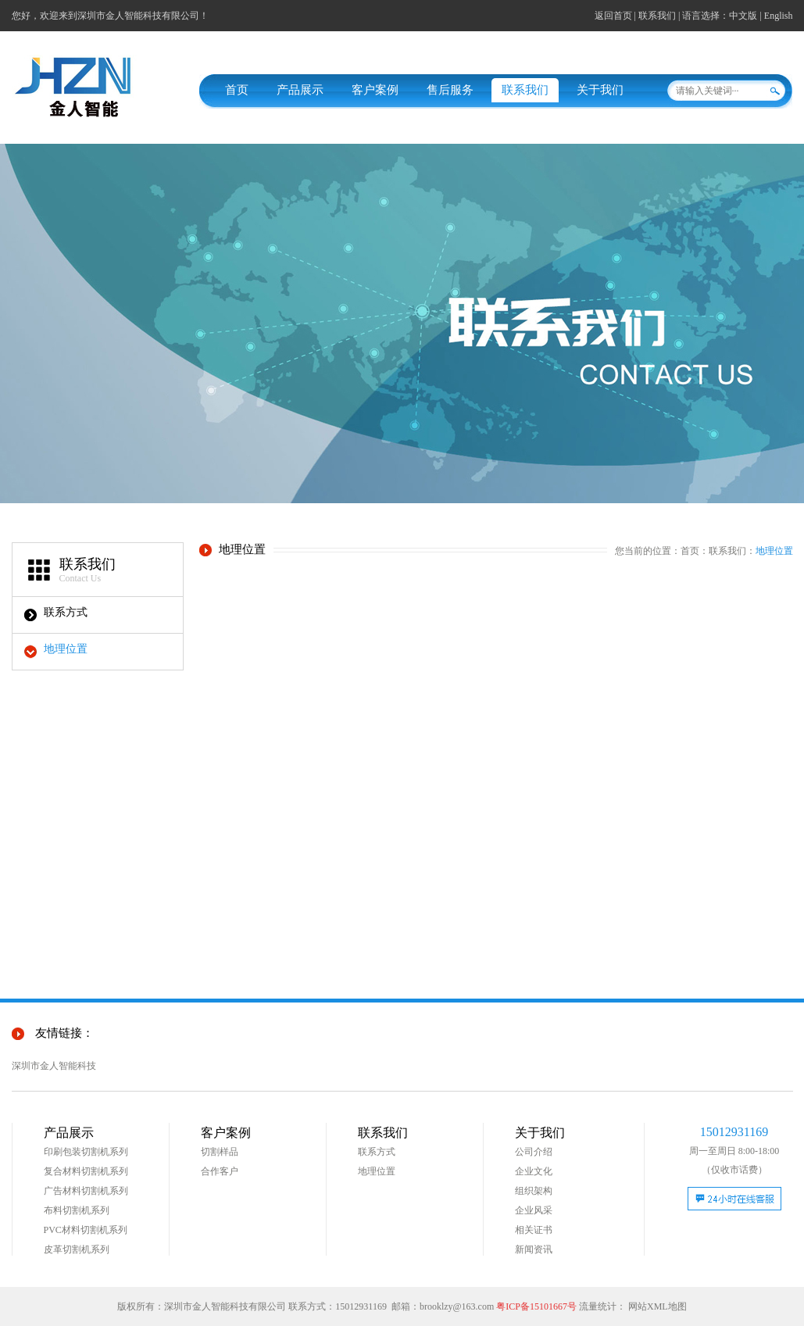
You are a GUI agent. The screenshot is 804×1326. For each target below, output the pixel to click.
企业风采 (533, 1210)
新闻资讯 (533, 1249)
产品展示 (300, 90)
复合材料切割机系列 (86, 1171)
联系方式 (66, 612)
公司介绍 (533, 1151)
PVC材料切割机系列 (85, 1229)
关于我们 (600, 90)
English (778, 15)
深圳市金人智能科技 (54, 1065)
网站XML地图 (657, 1306)
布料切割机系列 (76, 1210)
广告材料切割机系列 (86, 1190)
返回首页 (613, 15)
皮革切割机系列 (76, 1249)
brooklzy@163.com (457, 1306)
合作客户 (219, 1171)
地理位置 (66, 649)
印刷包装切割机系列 (86, 1151)
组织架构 (533, 1190)
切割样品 (219, 1151)
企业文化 (533, 1171)
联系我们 (657, 15)
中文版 (743, 15)
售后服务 (450, 90)
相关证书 (533, 1229)
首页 (236, 90)
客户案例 (375, 90)
